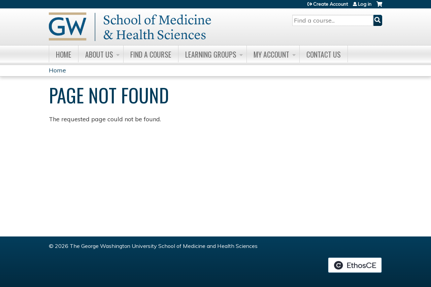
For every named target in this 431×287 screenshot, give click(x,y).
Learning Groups (210, 54)
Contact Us (323, 54)
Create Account (330, 4)
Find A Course (150, 54)
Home (63, 54)
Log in (364, 4)
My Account (271, 54)
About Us (99, 54)
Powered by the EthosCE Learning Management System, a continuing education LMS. (355, 265)
